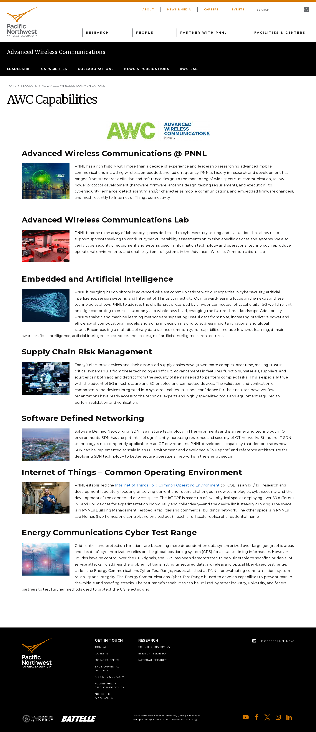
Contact (102, 647)
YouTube (245, 717)
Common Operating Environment (189, 485)
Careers (211, 9)
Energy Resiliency (152, 653)
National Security (152, 660)
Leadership (19, 69)
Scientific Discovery (154, 647)
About (148, 9)
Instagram (278, 717)
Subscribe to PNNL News (276, 641)
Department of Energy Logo (38, 719)
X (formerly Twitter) (267, 717)
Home (12, 85)
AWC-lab (189, 69)
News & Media (179, 9)
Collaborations (96, 69)
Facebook (256, 717)
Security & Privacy (109, 677)
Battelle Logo (78, 719)
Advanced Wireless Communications (56, 52)
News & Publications (146, 69)
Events (238, 9)
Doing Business (107, 660)
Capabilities (54, 69)
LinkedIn (289, 717)
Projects (29, 85)
